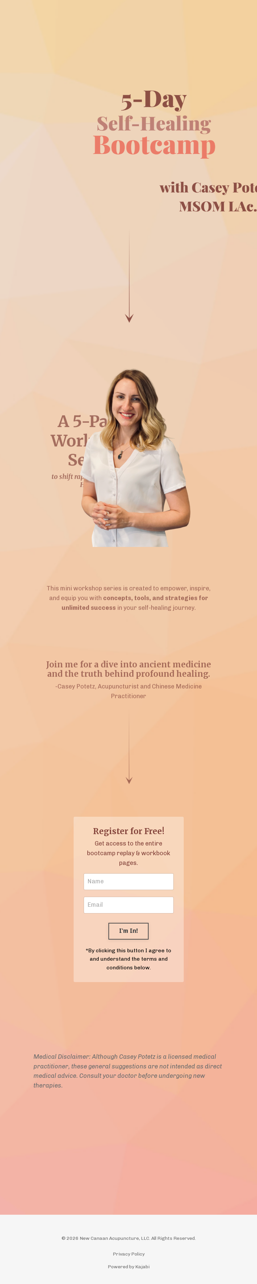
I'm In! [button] (128, 931)
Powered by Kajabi (129, 1267)
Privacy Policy (129, 1254)
